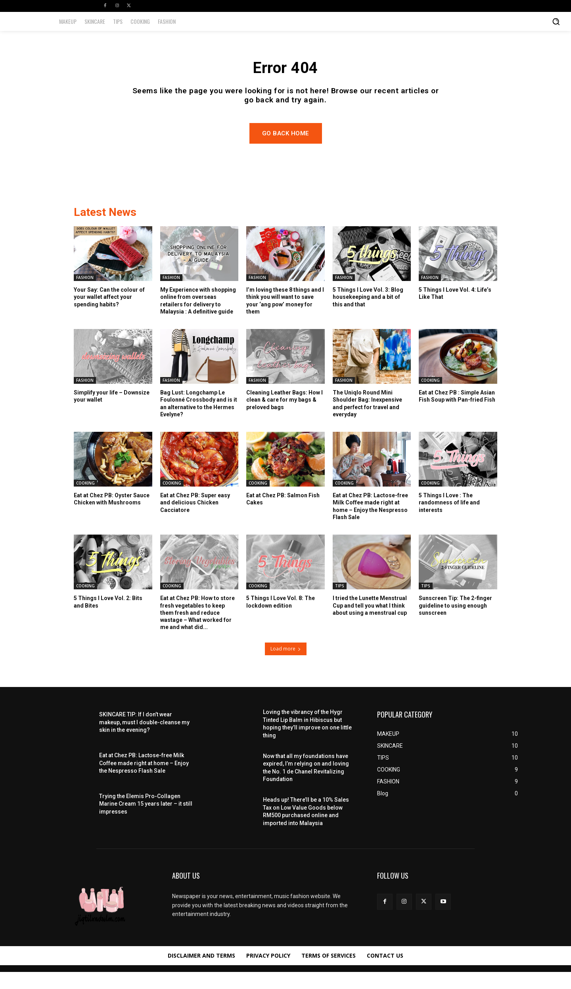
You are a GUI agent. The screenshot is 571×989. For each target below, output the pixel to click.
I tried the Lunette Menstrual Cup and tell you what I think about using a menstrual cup (370, 622)
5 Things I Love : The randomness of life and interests (449, 519)
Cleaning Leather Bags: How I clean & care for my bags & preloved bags (284, 416)
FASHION (85, 294)
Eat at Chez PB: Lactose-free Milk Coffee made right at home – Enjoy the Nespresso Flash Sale (144, 780)
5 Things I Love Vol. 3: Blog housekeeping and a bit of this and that (368, 314)
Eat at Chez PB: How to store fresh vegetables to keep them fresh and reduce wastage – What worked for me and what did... (197, 629)
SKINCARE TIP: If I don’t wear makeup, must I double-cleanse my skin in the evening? (144, 739)
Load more (285, 665)
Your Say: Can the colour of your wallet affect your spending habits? (109, 314)
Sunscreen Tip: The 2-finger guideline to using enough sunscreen (455, 622)
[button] (555, 21)
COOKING (430, 397)
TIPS (339, 603)
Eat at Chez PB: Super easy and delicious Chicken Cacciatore (195, 519)
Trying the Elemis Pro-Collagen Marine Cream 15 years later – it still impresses (145, 821)
